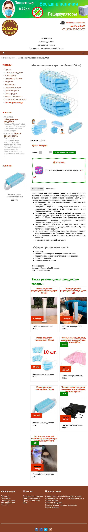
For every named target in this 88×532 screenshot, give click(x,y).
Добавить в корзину (64, 152)
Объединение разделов (11, 120)
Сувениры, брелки (13, 78)
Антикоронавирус (8, 58)
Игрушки (9, 81)
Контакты (5, 507)
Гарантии (5, 505)
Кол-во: (35, 152)
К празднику (10, 75)
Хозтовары (10, 84)
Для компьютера (13, 87)
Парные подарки (52, 507)
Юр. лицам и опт (8, 503)
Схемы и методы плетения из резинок (61, 505)
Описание (37, 189)
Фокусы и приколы (14, 96)
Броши (8, 69)
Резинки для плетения (15, 99)
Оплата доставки (8, 501)
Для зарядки (11, 93)
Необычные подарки (53, 503)
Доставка (5, 496)
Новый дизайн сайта (13, 134)
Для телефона (12, 90)
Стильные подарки (14, 72)
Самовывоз (5, 498)
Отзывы (51, 189)
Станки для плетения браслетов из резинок (63, 496)
